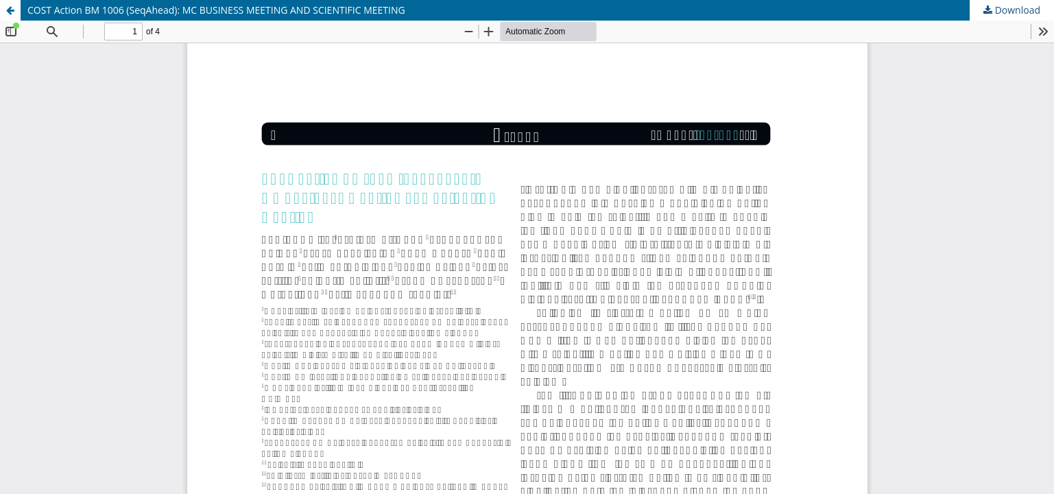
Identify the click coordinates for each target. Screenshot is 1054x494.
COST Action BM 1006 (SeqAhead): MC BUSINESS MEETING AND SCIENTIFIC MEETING (216, 9)
